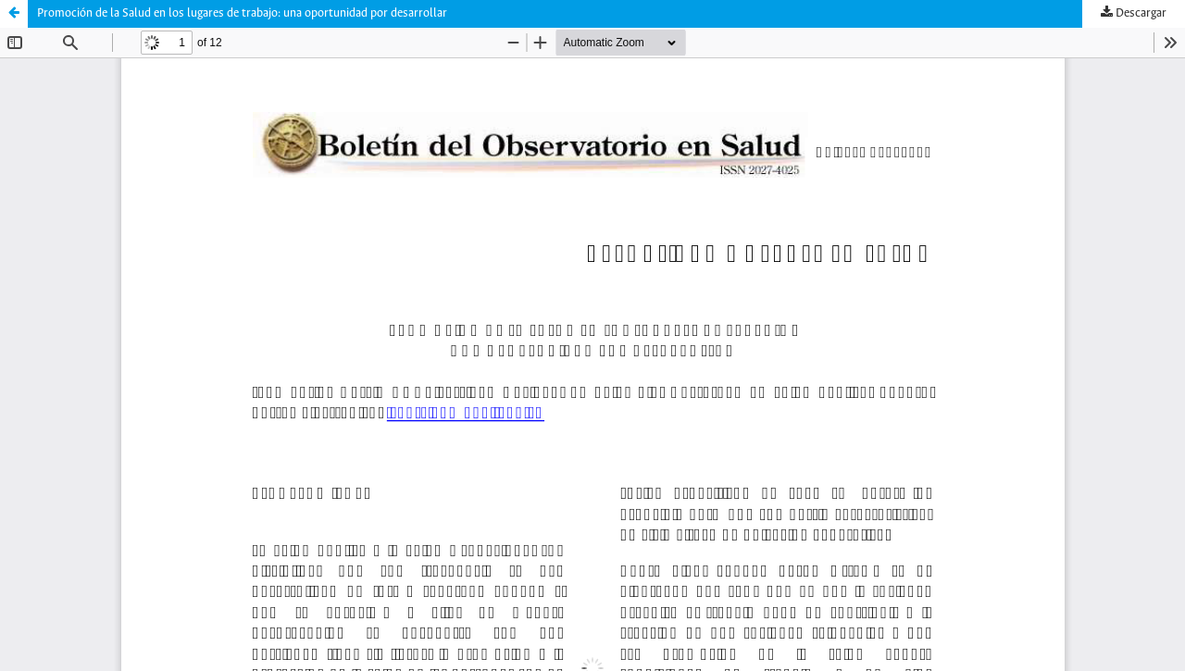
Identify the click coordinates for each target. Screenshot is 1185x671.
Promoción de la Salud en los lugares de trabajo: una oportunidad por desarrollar (242, 13)
